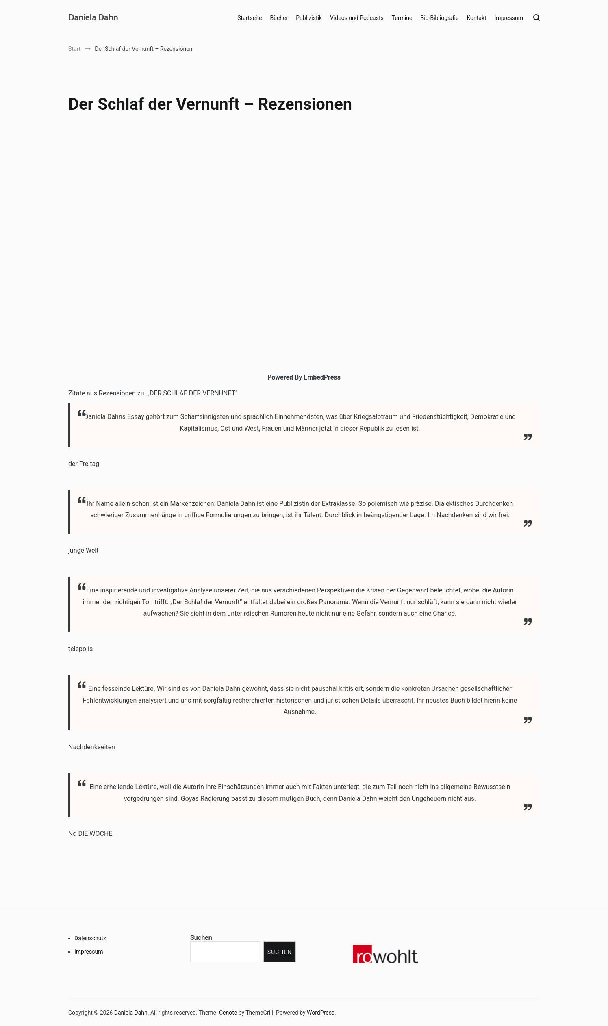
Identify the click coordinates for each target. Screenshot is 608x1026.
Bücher (279, 18)
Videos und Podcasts (357, 18)
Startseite (249, 18)
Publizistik (309, 18)
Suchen (201, 937)
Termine (402, 18)
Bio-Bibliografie (439, 18)
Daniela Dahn (93, 18)
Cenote (228, 1012)
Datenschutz (90, 938)
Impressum (509, 18)
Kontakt (476, 18)
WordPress (320, 1012)
